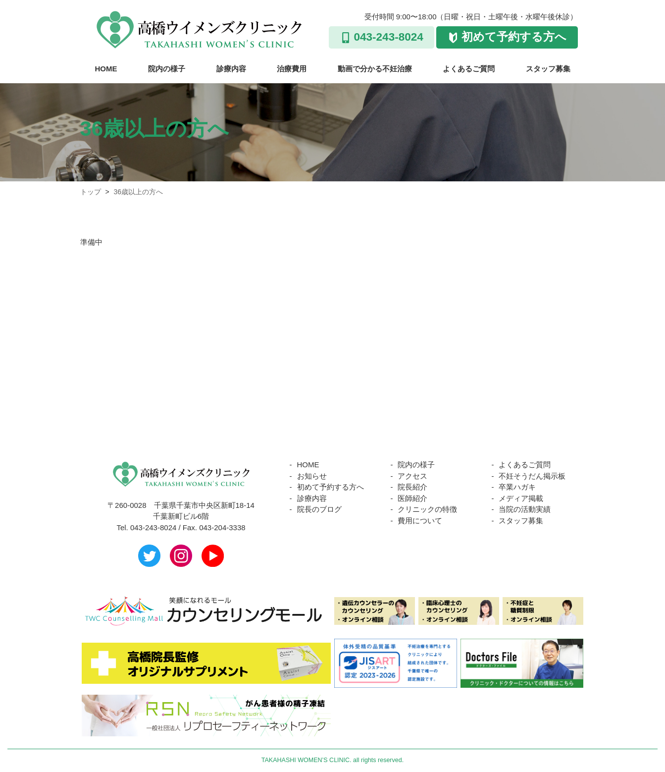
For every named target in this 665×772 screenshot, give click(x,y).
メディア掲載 (521, 498)
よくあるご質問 (469, 68)
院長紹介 (412, 487)
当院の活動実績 (525, 509)
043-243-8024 (388, 37)
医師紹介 (412, 498)
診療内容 (231, 68)
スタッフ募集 (548, 68)
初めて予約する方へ (513, 37)
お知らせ (312, 476)
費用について (420, 520)
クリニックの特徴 (427, 509)
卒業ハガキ (517, 487)
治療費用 (292, 68)
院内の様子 (166, 68)
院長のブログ (319, 509)
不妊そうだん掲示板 (532, 476)
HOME (106, 68)
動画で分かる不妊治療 (375, 68)
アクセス (412, 476)
